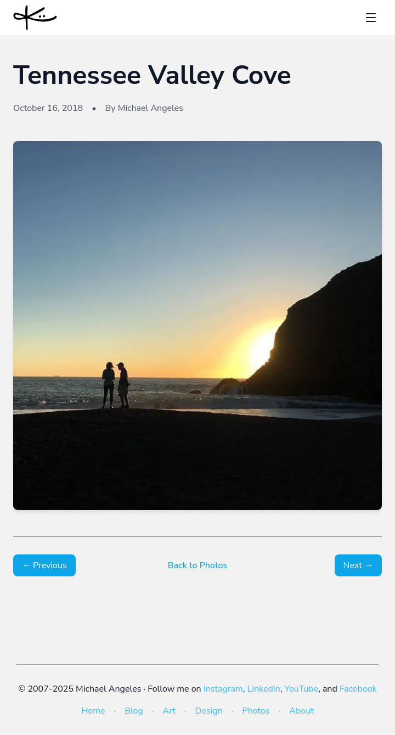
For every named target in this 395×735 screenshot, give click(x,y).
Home (93, 711)
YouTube (301, 689)
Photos (256, 711)
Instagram (223, 689)
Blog (134, 711)
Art (169, 711)
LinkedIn (263, 689)
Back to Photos (197, 565)
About (301, 711)
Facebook (358, 689)
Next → (358, 565)
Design (209, 711)
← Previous (44, 565)
